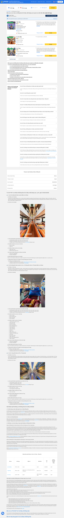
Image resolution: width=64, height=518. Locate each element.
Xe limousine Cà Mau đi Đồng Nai (51, 151)
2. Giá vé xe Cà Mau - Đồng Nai (15, 75)
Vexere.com (25, 485)
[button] (38, 86)
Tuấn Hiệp (27, 312)
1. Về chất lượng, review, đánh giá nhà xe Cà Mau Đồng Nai (19, 74)
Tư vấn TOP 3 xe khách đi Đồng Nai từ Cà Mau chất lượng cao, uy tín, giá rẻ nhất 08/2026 (22, 64)
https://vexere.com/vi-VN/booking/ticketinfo (23, 506)
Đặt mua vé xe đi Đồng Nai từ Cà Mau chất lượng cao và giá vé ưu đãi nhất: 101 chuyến (25, 63)
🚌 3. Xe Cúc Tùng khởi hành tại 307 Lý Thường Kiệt (18, 68)
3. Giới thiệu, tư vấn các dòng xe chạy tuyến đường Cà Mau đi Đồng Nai (21, 77)
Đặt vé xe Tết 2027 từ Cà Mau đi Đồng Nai (14, 81)
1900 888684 (26, 404)
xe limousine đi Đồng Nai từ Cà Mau (14, 436)
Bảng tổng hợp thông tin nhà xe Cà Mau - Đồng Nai (16, 78)
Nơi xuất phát (11, 7)
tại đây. (23, 508)
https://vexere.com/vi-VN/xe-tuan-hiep (29, 349)
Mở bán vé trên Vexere (41, 1)
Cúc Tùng (26, 384)
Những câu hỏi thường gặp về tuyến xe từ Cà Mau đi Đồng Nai (17, 70)
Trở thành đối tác (49, 1)
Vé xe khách (8, 11)
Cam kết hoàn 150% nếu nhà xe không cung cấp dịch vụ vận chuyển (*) (15, 2)
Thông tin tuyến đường (11, 71)
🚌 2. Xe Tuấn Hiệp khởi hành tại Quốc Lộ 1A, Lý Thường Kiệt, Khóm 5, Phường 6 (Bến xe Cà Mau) (25, 67)
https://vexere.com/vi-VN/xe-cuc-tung (28, 403)
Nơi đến (23, 7)
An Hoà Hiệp (27, 242)
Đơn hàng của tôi (33, 1)
